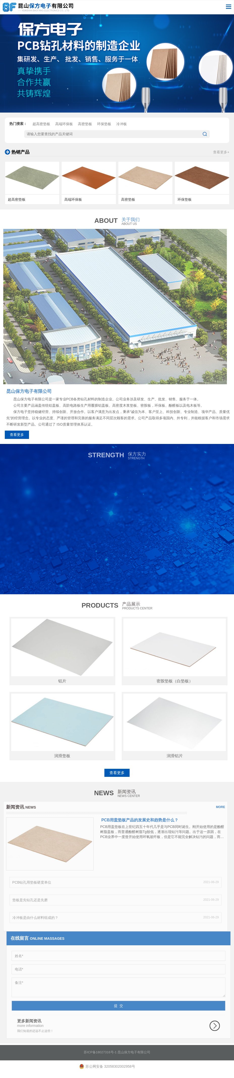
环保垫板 (104, 127)
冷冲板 (121, 127)
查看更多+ (221, 152)
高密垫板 (85, 127)
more (218, 807)
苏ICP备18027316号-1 (100, 1054)
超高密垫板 (41, 127)
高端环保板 (64, 127)
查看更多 (17, 435)
